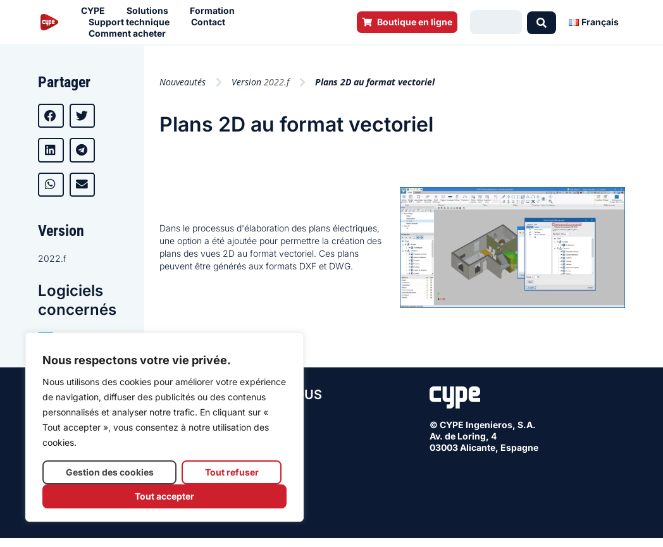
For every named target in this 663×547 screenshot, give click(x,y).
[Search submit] (541, 22)
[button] (51, 116)
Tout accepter (164, 496)
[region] (164, 427)
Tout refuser (232, 472)
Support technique (132, 22)
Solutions (151, 10)
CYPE (96, 10)
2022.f (52, 258)
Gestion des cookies (110, 472)
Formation (215, 10)
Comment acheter (130, 33)
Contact (211, 22)
